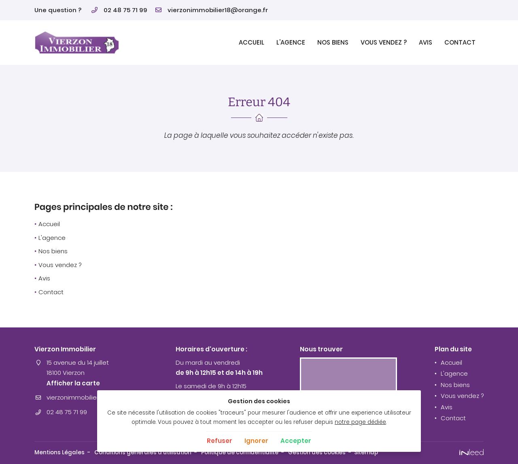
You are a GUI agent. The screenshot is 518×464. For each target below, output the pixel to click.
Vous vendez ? (384, 42)
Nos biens (332, 42)
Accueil (251, 42)
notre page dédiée (360, 422)
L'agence (290, 42)
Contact (460, 42)
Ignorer (256, 440)
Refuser (219, 440)
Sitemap (366, 452)
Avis (425, 42)
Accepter (295, 440)
